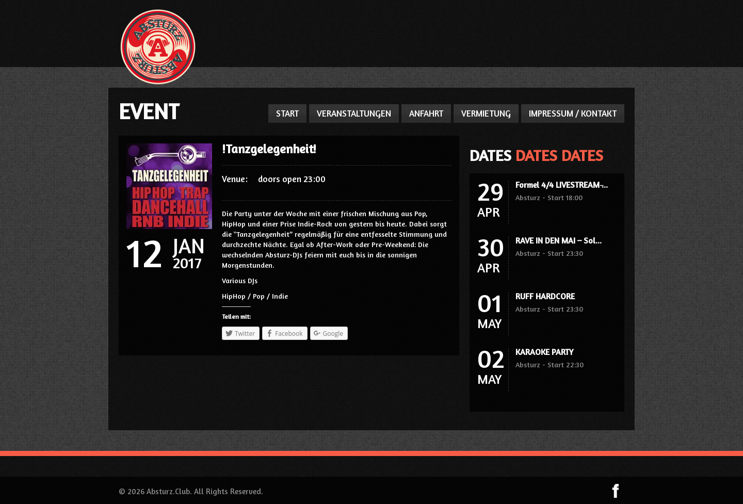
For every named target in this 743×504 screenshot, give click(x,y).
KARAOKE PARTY (544, 352)
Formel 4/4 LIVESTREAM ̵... (561, 185)
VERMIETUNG (486, 113)
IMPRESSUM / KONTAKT (573, 113)
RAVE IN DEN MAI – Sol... (558, 240)
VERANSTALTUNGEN (354, 113)
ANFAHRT (426, 113)
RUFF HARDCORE (545, 296)
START (287, 113)
